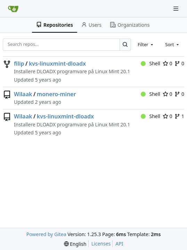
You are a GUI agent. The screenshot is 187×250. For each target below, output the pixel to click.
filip (19, 63)
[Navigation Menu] (177, 8)
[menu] (75, 244)
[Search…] (125, 45)
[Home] (13, 8)
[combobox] (145, 44)
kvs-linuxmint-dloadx (57, 63)
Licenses (101, 243)
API (119, 243)
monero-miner (56, 94)
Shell (150, 63)
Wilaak (23, 94)
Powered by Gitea (46, 234)
